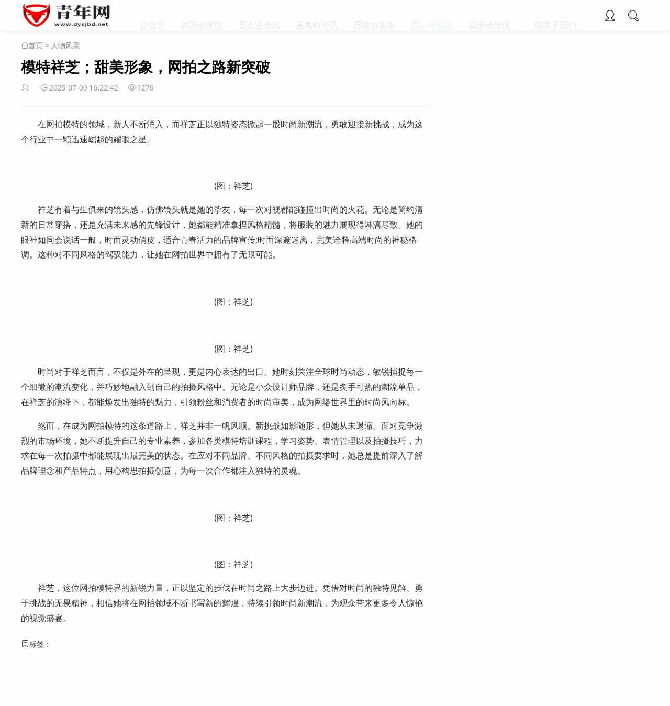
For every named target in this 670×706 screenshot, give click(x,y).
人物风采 (436, 16)
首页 (156, 16)
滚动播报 (205, 16)
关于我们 (559, 16)
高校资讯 (321, 16)
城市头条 (378, 16)
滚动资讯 (493, 16)
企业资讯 (263, 16)
